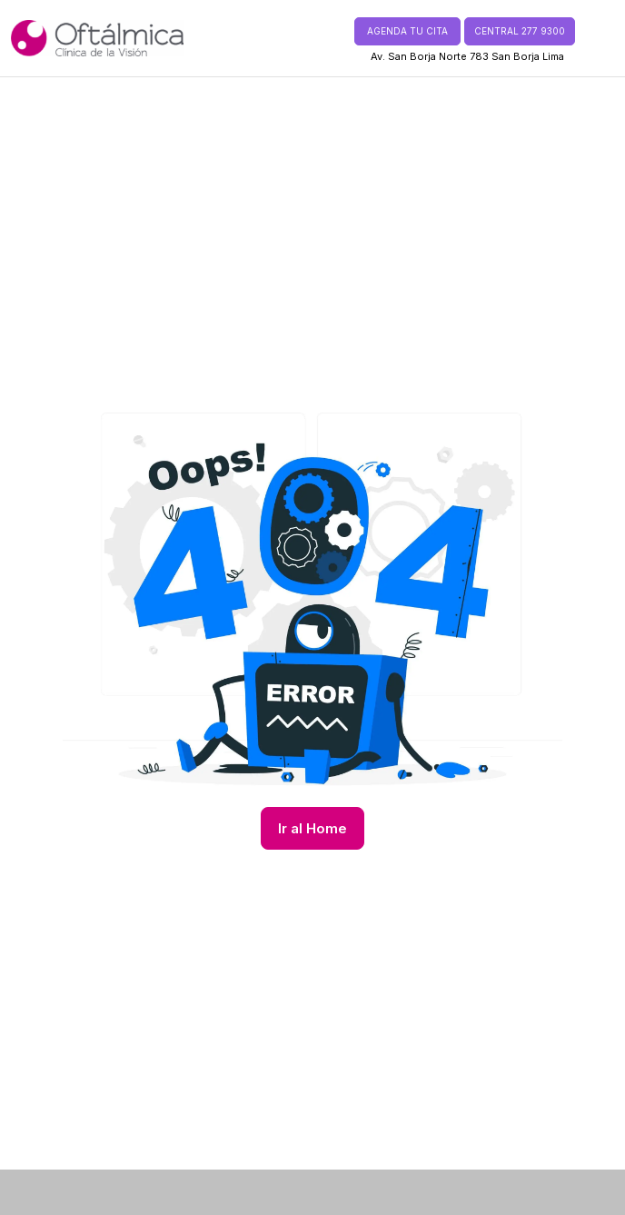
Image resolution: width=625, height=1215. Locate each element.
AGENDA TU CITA (407, 30)
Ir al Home (312, 828)
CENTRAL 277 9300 (519, 30)
